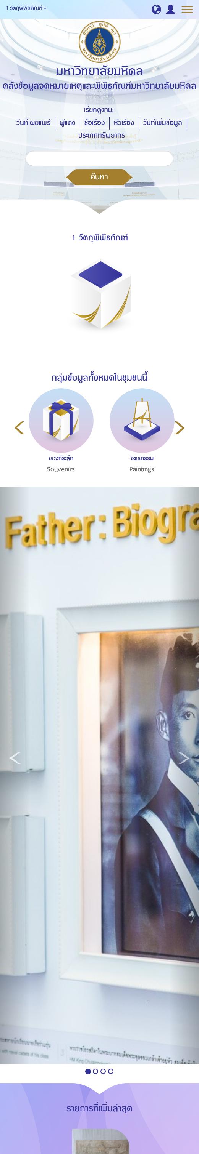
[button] (156, 9)
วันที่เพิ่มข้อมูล (162, 123)
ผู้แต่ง (67, 123)
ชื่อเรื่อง (94, 123)
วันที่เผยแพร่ (33, 123)
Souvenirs (61, 469)
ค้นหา (99, 177)
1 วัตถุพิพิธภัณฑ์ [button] (26, 8)
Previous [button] (19, 427)
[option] (59, 447)
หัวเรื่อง (124, 123)
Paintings (141, 469)
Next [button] (179, 427)
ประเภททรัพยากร (101, 135)
